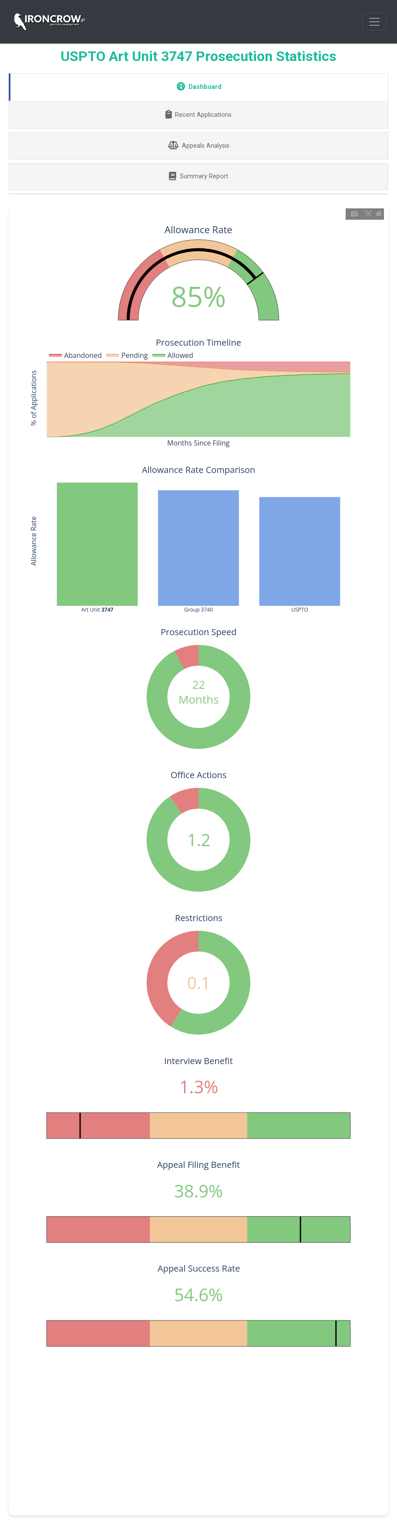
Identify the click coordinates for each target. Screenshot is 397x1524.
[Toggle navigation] (374, 22)
